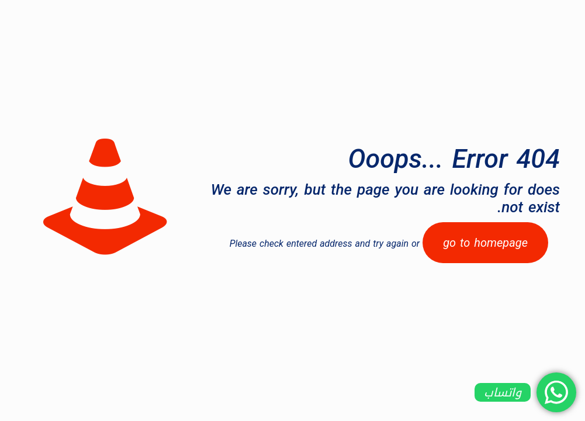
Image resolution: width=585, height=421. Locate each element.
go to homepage (485, 243)
